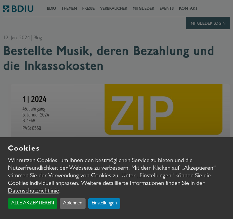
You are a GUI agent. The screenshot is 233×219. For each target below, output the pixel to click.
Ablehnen (72, 203)
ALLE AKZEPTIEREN (32, 203)
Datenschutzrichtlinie (33, 191)
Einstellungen (104, 203)
